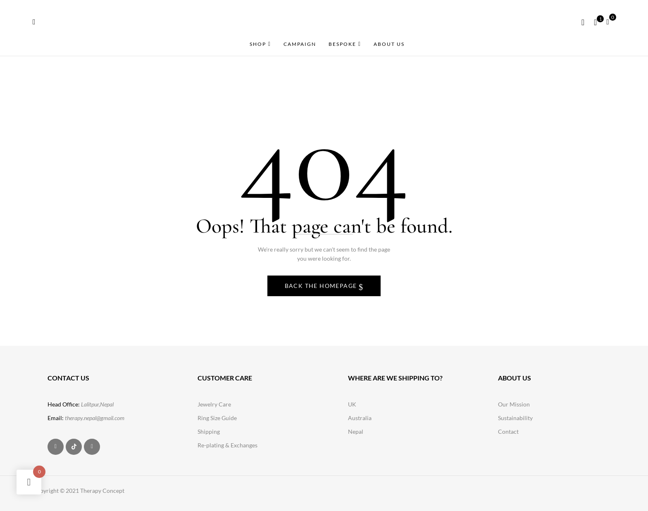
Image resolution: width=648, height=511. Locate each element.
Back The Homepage (322, 285)
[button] (610, 21)
